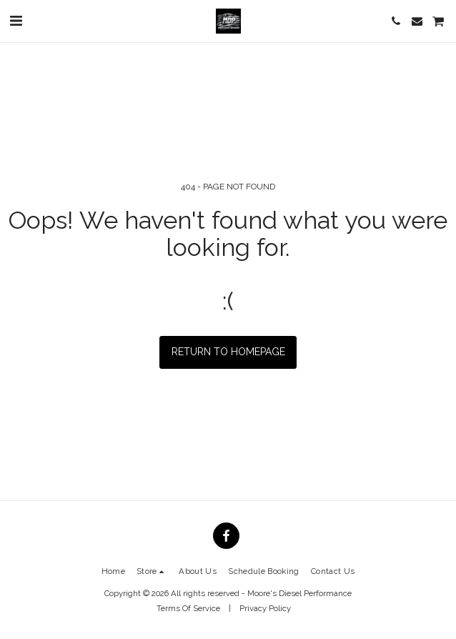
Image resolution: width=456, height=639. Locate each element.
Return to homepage (228, 351)
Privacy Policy (265, 608)
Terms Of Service (188, 608)
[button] (16, 20)
